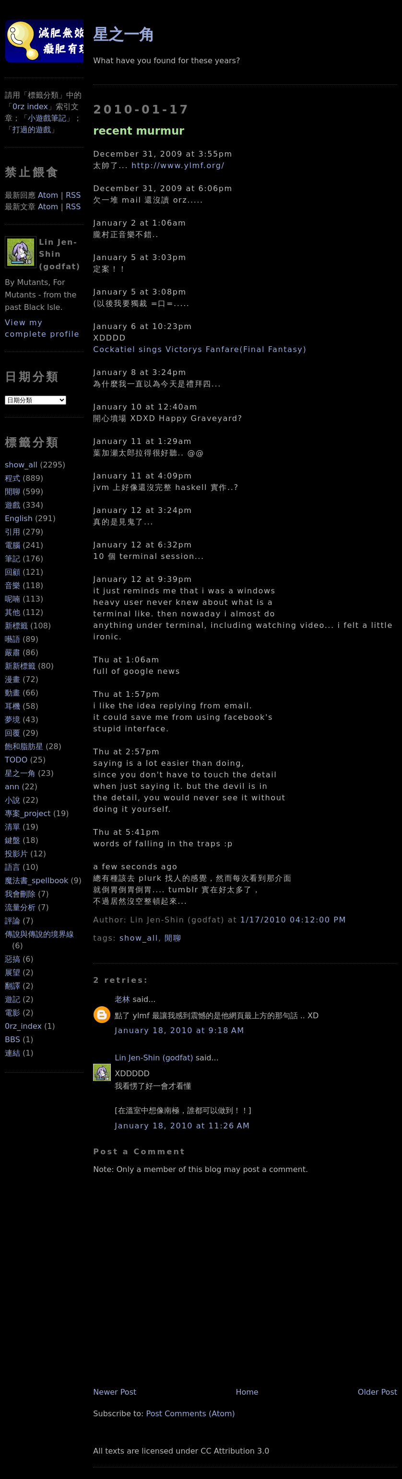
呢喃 (12, 598)
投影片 (16, 853)
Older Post (377, 1392)
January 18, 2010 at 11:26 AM (182, 1125)
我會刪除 (20, 894)
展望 (12, 972)
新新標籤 (20, 666)
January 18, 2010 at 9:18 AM (179, 1030)
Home (247, 1392)
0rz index (30, 106)
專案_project (28, 813)
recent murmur (138, 131)
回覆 (12, 733)
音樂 (12, 585)
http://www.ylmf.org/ (178, 165)
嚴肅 (12, 652)
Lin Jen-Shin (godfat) (154, 1057)
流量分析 (20, 907)
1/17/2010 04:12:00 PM (293, 919)
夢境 (12, 719)
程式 (12, 478)
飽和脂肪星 (24, 746)
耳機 (12, 706)
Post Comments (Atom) (190, 1413)
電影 (12, 1012)
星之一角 (20, 773)
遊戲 (12, 505)
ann (12, 786)
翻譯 (12, 985)
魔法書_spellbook (36, 880)
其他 (12, 612)
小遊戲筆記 (47, 118)
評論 (12, 920)
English (19, 518)
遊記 (12, 999)
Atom (48, 195)
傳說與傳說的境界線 (39, 934)
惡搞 (12, 959)
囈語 (12, 639)
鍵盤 (12, 840)
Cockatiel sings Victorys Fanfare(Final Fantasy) (200, 349)
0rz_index (23, 1026)
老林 (122, 999)
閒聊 (12, 491)
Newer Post (114, 1392)
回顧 (12, 572)
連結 (12, 1053)
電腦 (12, 545)
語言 (12, 867)
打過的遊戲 (31, 129)
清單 (12, 826)
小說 (12, 800)
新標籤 (16, 625)
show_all (21, 464)
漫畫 (12, 679)
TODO (16, 759)
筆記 (12, 558)
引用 (12, 531)
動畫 (12, 692)
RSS (73, 195)
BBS (12, 1039)
